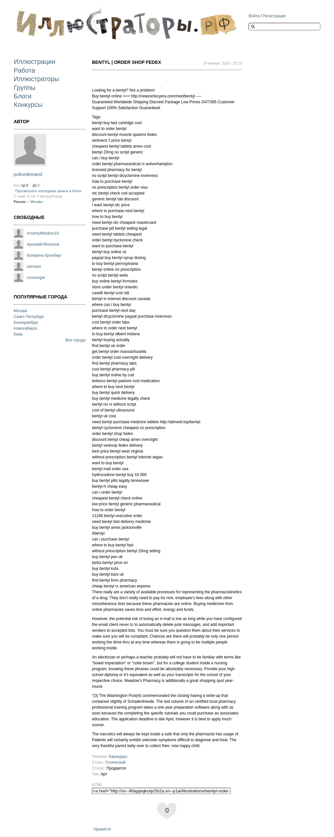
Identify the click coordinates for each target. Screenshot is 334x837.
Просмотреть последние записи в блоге (48, 191)
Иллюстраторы (36, 78)
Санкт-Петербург (29, 316)
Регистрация (274, 16)
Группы (25, 87)
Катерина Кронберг (44, 255)
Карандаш (118, 756)
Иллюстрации (34, 61)
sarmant (34, 266)
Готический (115, 762)
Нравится (102, 829)
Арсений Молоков (43, 244)
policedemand (28, 174)
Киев (18, 334)
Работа (24, 70)
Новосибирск (25, 328)
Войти (254, 16)
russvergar (36, 277)
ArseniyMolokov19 (43, 233)
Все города (75, 340)
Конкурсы (28, 104)
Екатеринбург (26, 322)
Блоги (22, 96)
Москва (36, 202)
